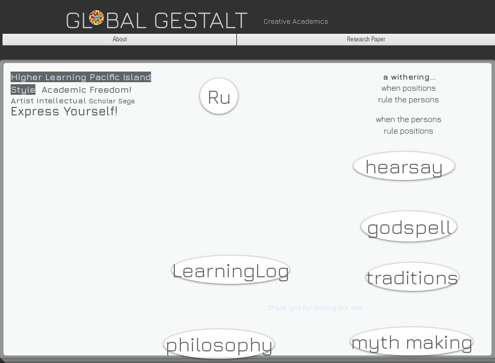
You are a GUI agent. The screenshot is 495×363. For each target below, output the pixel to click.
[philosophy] (219, 344)
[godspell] (409, 226)
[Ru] (219, 96)
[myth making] (412, 341)
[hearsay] (404, 166)
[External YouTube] (103, 198)
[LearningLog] (230, 270)
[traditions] (412, 277)
